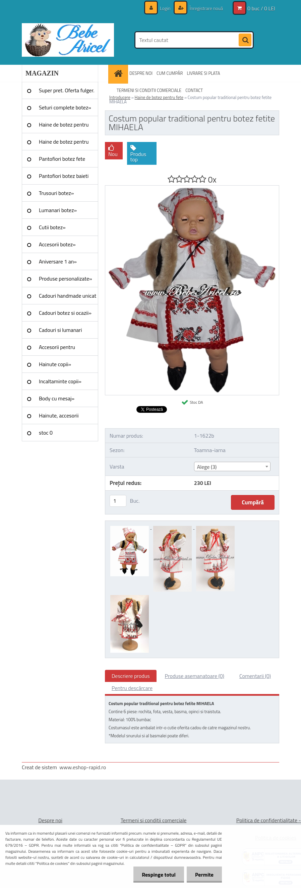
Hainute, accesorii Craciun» (58, 417)
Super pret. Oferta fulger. (67, 90)
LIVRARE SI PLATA (203, 73)
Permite (204, 875)
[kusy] (118, 501)
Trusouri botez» (56, 193)
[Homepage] (119, 73)
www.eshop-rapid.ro (82, 767)
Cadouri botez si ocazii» (65, 313)
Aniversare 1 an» (58, 261)
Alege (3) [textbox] (207, 467)
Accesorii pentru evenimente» (57, 349)
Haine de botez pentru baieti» (64, 144)
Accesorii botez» (57, 244)
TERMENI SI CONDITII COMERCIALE (149, 90)
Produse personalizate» (65, 279)
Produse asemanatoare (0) (194, 676)
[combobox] (232, 466)
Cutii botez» (52, 227)
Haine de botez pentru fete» (64, 126)
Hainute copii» (55, 364)
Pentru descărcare (132, 688)
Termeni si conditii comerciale (154, 820)
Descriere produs (131, 676)
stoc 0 (46, 433)
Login (165, 8)
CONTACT (194, 90)
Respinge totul (159, 875)
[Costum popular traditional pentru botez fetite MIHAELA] (192, 188)
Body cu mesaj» (56, 398)
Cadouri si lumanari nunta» (60, 332)
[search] (245, 40)
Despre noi (50, 820)
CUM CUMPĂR (170, 73)
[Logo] (68, 40)
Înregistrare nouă (205, 8)
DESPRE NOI (141, 73)
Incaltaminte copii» (60, 381)
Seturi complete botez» (65, 107)
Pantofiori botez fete (62, 159)
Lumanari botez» (58, 210)
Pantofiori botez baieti (63, 176)
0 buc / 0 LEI (261, 8)
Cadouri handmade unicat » (67, 298)
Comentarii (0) (255, 676)
